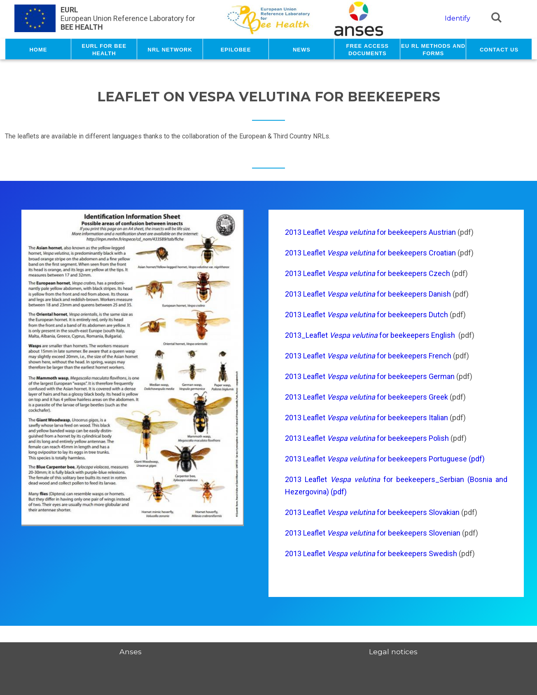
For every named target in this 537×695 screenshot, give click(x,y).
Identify (457, 18)
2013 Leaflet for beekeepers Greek (367, 397)
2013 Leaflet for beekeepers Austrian (371, 232)
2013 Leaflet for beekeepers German (370, 376)
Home (38, 49)
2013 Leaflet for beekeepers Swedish (372, 553)
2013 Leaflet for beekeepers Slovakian (372, 512)
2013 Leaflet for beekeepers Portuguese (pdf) (385, 458)
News (302, 49)
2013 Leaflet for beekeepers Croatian (370, 252)
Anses (130, 651)
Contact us (499, 49)
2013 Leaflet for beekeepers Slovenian (372, 533)
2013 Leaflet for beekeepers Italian (366, 417)
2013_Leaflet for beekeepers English (370, 335)
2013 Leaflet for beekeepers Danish (369, 294)
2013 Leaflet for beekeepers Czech (367, 273)
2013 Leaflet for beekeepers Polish (367, 438)
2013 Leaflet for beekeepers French (368, 355)
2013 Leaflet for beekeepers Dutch (366, 314)
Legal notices (393, 651)
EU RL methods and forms (433, 49)
